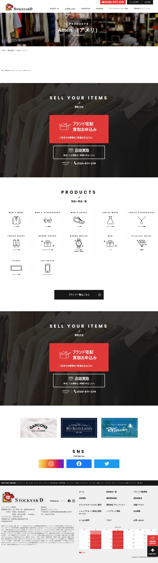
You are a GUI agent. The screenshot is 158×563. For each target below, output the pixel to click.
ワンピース (121, 483)
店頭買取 (82, 498)
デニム (41, 483)
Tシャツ (114, 483)
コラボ (31, 483)
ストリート (132, 483)
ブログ (108, 520)
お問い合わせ (138, 520)
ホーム (81, 492)
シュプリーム (84, 483)
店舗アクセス (138, 505)
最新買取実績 (85, 8)
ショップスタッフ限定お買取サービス (90, 512)
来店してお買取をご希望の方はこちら (79, 152)
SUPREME (62, 483)
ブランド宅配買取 (140, 492)
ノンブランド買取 (113, 511)
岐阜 (127, 483)
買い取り (140, 483)
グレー (102, 483)
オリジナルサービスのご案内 (118, 8)
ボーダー (108, 483)
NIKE (77, 483)
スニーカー (92, 483)
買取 (98, 483)
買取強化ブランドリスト (142, 8)
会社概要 (148, 2)
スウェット (21, 483)
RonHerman (54, 483)
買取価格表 (99, 8)
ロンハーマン (70, 483)
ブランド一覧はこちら (79, 295)
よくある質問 (133, 2)
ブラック (46, 483)
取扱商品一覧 (54, 8)
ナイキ (36, 483)
